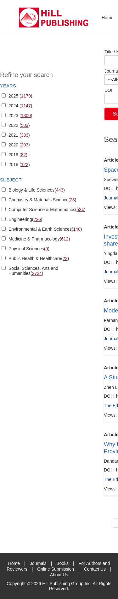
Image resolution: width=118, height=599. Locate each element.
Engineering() (25, 219)
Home (107, 17)
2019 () (17, 154)
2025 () (20, 95)
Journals (38, 563)
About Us (59, 574)
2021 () (19, 135)
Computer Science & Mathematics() (46, 209)
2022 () (19, 125)
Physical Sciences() (28, 248)
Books (62, 563)
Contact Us (95, 569)
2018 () (19, 164)
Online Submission (55, 569)
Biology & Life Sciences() (36, 190)
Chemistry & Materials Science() (42, 199)
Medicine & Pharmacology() (39, 238)
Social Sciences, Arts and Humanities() (33, 271)
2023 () (20, 115)
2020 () (19, 144)
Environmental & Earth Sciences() (45, 229)
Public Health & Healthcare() (38, 258)
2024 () (20, 105)
